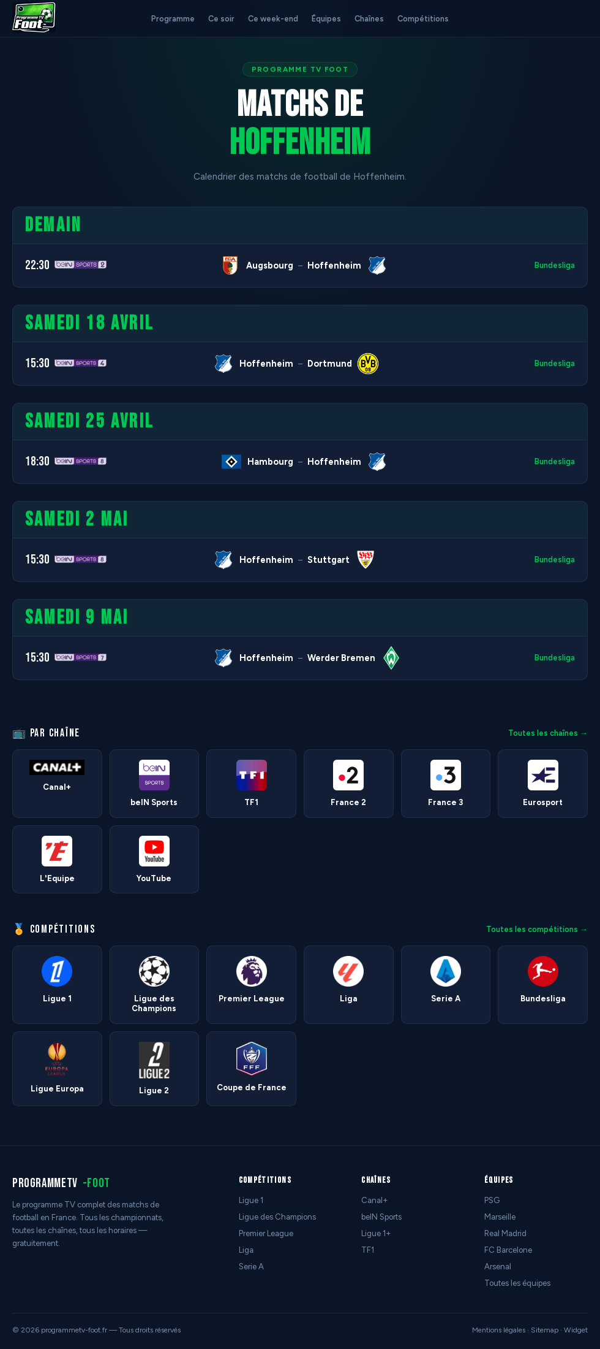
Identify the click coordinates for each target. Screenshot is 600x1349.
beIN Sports (381, 1216)
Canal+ (374, 1200)
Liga (246, 1250)
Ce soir (221, 18)
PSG (492, 1200)
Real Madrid (505, 1233)
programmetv (61, 1183)
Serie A (251, 1266)
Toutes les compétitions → (537, 929)
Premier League (266, 1233)
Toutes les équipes (517, 1283)
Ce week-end (273, 18)
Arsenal (497, 1266)
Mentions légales (498, 1330)
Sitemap (544, 1330)
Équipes (326, 18)
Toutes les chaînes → (548, 733)
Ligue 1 (251, 1200)
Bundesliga (554, 265)
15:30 (37, 363)
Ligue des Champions (277, 1216)
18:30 (37, 461)
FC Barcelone (508, 1250)
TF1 (367, 1250)
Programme (173, 18)
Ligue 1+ (376, 1233)
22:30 (37, 265)
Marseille (500, 1216)
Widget (576, 1330)
